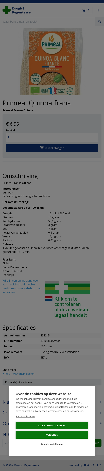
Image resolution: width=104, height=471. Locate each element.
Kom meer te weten (25, 416)
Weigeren (51, 435)
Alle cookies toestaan (51, 426)
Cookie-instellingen (52, 444)
